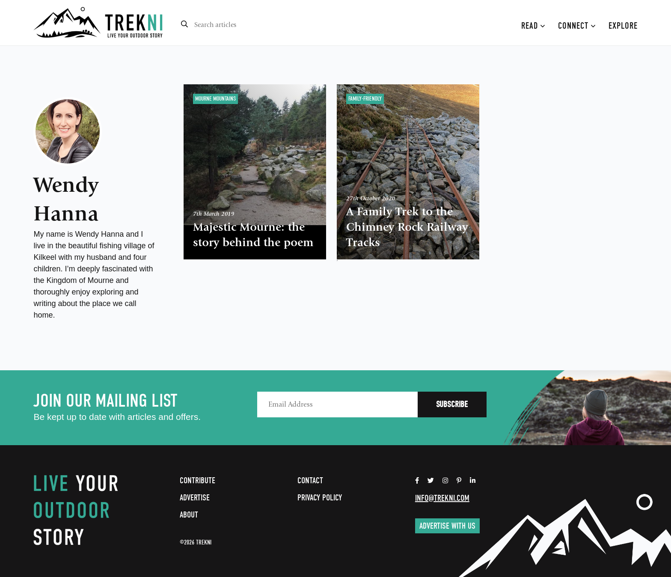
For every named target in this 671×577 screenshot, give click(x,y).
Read (533, 26)
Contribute (197, 480)
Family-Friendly (365, 98)
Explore (623, 26)
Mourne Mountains (215, 98)
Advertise (195, 497)
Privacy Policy (319, 497)
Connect (577, 26)
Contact (310, 480)
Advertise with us (447, 526)
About (189, 515)
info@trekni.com (442, 498)
